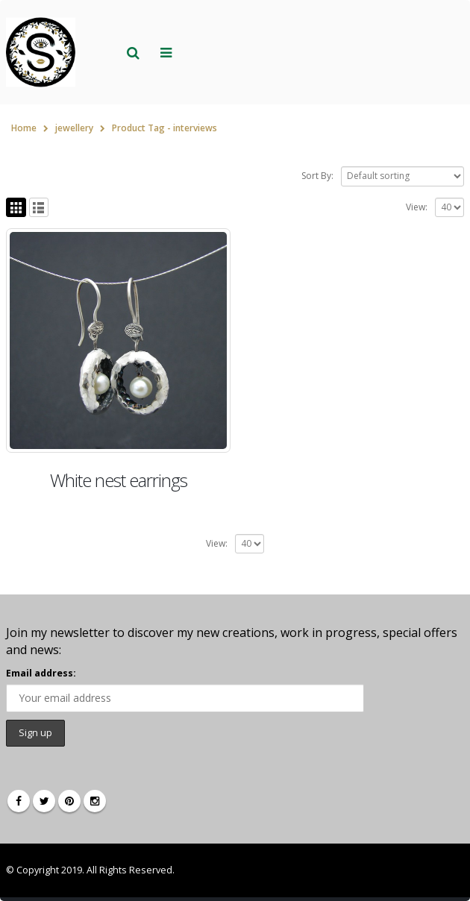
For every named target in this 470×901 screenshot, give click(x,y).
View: (416, 207)
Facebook (18, 801)
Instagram (95, 801)
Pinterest (69, 801)
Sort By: (317, 175)
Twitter (44, 801)
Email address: (41, 673)
